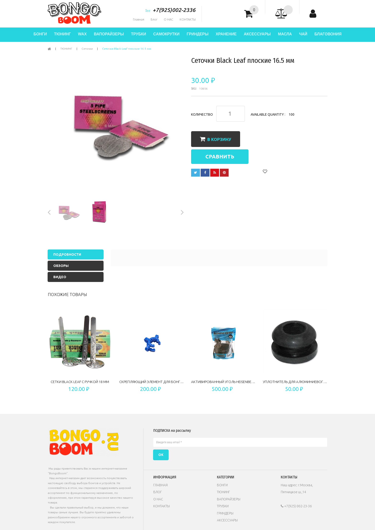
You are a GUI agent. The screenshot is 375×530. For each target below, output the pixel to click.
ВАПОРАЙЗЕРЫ (109, 34)
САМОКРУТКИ (166, 34)
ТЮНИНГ (62, 34)
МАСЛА (285, 34)
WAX (82, 34)
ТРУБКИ (138, 34)
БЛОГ (157, 492)
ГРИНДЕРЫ (197, 34)
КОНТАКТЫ (188, 19)
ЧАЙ (303, 34)
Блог (154, 19)
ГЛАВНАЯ (160, 485)
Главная (138, 19)
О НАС (168, 19)
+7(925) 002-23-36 (296, 506)
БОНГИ (40, 34)
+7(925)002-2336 (174, 10)
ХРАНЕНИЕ (226, 34)
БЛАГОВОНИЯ (328, 34)
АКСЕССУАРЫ (257, 34)
